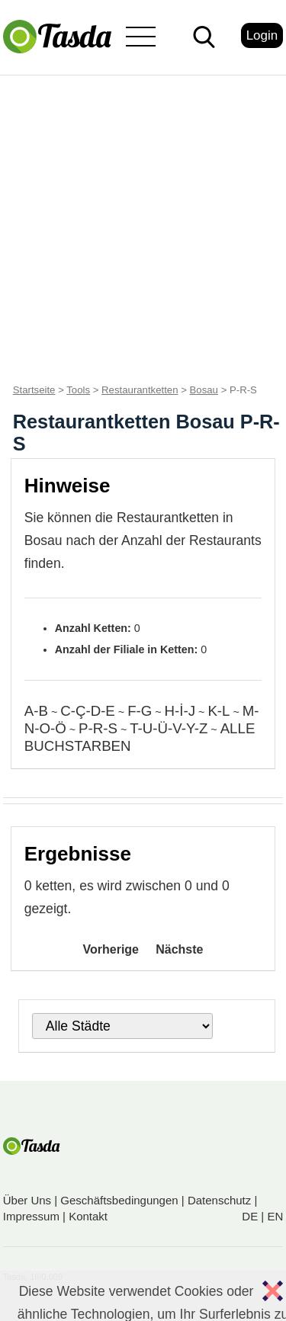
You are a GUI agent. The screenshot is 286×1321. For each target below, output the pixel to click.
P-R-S (98, 728)
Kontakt (88, 1216)
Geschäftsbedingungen (119, 1200)
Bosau (204, 390)
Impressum (31, 1216)
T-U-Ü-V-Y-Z (168, 728)
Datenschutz (219, 1200)
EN (275, 1216)
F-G (139, 711)
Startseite (34, 390)
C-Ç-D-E (87, 711)
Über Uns (27, 1200)
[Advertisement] (143, 226)
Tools (78, 390)
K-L (218, 711)
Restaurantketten (139, 390)
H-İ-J (180, 711)
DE (250, 1216)
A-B (36, 711)
